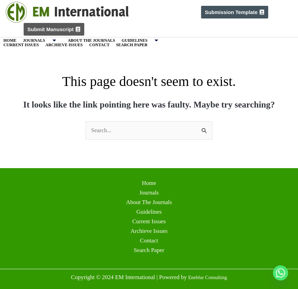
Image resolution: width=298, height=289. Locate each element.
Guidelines (142, 40)
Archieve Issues (64, 45)
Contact (99, 45)
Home (9, 40)
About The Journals (91, 40)
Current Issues (21, 45)
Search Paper (132, 45)
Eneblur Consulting (208, 277)
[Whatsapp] (280, 272)
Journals (42, 40)
